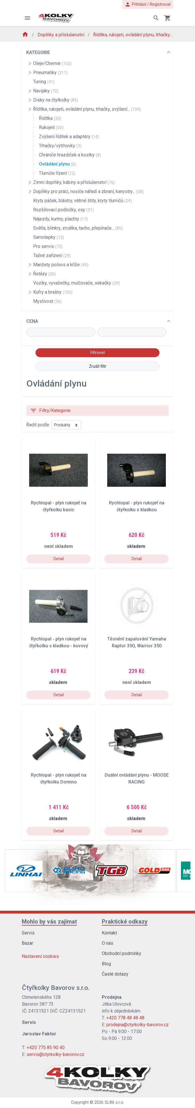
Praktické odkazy (125, 921)
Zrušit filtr (97, 366)
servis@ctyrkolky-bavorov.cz (55, 1054)
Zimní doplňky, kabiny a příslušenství (74, 182)
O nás (107, 943)
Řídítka (50, 118)
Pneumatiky (50, 72)
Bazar (27, 943)
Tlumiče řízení (57, 173)
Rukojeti (51, 127)
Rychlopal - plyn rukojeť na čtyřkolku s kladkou (136, 506)
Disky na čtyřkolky (55, 100)
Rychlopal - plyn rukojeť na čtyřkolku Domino (58, 778)
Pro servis (48, 246)
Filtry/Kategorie (50, 410)
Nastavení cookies (40, 956)
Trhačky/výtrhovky (60, 145)
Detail (58, 558)
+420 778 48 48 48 (125, 1018)
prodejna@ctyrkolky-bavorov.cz (137, 1024)
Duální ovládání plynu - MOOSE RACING (137, 778)
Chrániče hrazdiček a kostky (70, 155)
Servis (28, 933)
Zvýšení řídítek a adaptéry (69, 136)
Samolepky (48, 237)
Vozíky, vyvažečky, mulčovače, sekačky (76, 283)
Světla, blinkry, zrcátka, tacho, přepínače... (78, 228)
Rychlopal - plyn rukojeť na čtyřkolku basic (58, 506)
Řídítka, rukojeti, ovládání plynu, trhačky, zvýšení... (142, 34)
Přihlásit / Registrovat (148, 4)
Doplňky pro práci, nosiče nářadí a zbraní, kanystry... (88, 191)
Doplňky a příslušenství (61, 34)
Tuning (44, 81)
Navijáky (45, 91)
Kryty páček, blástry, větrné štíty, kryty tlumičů (82, 200)
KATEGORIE (38, 52)
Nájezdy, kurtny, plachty (60, 219)
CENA (32, 321)
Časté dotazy (115, 974)
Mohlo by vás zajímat (49, 921)
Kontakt (109, 933)
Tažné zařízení (52, 255)
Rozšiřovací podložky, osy (63, 209)
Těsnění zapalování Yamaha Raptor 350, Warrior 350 (136, 642)
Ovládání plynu (57, 164)
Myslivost (47, 301)
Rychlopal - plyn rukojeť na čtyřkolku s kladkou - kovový (58, 642)
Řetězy (44, 273)
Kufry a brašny (52, 292)
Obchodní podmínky (121, 953)
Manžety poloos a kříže (60, 264)
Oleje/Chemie (52, 63)
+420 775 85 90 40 (46, 1047)
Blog (106, 963)
